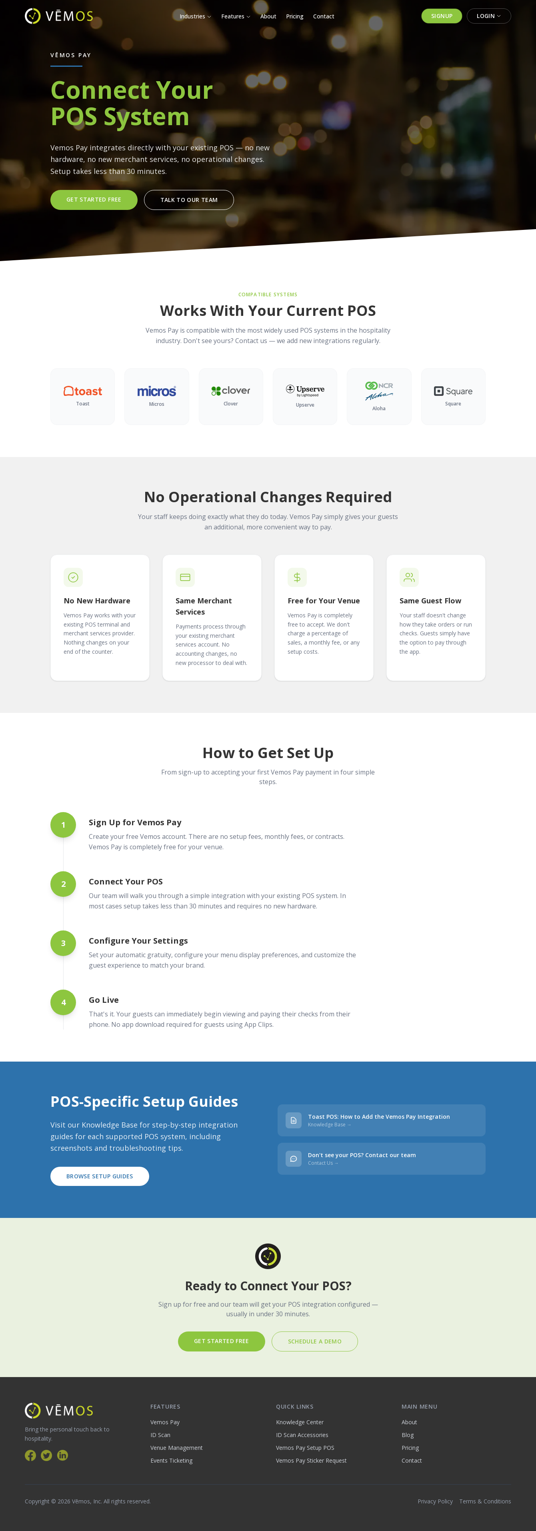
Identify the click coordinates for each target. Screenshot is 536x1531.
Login (489, 16)
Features (236, 16)
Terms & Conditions (485, 1501)
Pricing (295, 16)
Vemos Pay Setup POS (305, 1447)
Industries (196, 16)
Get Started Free (94, 199)
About (268, 16)
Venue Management (176, 1447)
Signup (441, 16)
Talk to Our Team (189, 200)
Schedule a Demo (315, 1341)
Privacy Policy (435, 1501)
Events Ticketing (171, 1460)
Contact (323, 16)
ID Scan (160, 1435)
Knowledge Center (300, 1422)
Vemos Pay (165, 1422)
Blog (408, 1435)
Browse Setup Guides (99, 1176)
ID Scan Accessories (302, 1435)
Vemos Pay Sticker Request (311, 1460)
